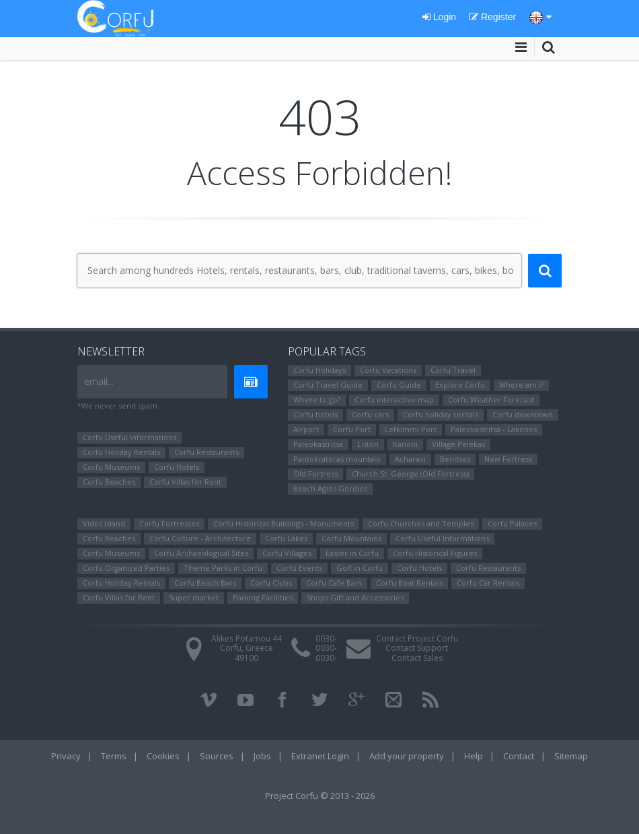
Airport (306, 429)
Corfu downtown (522, 414)
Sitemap (571, 756)
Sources (216, 756)
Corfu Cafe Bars (334, 583)
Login (439, 16)
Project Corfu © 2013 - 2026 (320, 796)
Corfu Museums (111, 467)
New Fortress (508, 459)
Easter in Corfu (352, 553)
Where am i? (521, 385)
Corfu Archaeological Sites (201, 553)
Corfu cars (370, 414)
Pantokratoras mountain (337, 459)
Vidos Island (104, 523)
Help (473, 756)
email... (99, 381)
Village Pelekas (458, 444)
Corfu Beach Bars (205, 583)
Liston (368, 444)
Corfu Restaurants (206, 452)
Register (492, 16)
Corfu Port (352, 429)
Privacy (66, 756)
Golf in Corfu (359, 568)
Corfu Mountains (351, 538)
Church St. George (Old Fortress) (410, 473)
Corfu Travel (453, 370)
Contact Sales (417, 658)
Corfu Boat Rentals (409, 583)
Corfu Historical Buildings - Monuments (283, 523)
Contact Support (416, 648)
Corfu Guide (399, 385)
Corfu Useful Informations (129, 437)
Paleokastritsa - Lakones (494, 429)
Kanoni (405, 444)
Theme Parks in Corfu (223, 568)
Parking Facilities (263, 597)
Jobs (262, 756)
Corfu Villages (286, 553)
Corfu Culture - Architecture (200, 538)
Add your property (406, 756)
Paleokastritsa (318, 444)
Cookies (163, 756)
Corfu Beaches (109, 482)
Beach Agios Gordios (330, 488)
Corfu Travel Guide (328, 385)
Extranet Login (320, 756)
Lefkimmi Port (411, 429)
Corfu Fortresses (169, 523)
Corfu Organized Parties (126, 568)
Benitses (455, 459)
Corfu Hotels (176, 467)
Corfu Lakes (286, 538)
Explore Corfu (460, 385)
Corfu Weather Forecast (491, 399)
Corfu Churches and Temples (421, 523)
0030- (326, 638)
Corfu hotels (315, 414)
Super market (194, 597)
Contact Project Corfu (417, 638)
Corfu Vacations (388, 370)
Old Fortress (315, 473)
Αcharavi (410, 459)
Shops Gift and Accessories (355, 597)
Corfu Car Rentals (488, 583)
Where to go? (316, 399)
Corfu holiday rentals (440, 414)
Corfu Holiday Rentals (121, 452)
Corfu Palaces (512, 523)
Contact (518, 756)
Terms (113, 756)
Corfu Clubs (271, 583)
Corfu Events (299, 568)
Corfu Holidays (319, 370)
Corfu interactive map (394, 399)
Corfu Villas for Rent (185, 482)
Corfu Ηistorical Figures (435, 553)
